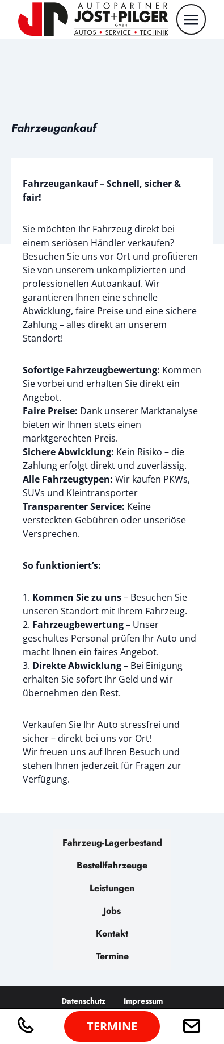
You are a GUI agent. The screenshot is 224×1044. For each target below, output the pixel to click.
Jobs (112, 910)
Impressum (143, 1000)
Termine (112, 956)
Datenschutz (83, 1000)
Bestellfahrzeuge (112, 865)
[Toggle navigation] (191, 19)
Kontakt (112, 933)
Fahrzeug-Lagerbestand (112, 842)
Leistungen (112, 888)
